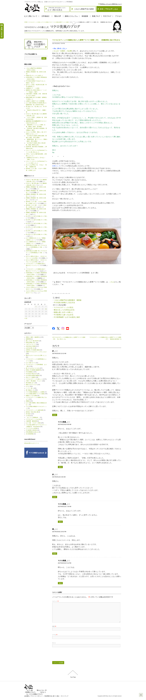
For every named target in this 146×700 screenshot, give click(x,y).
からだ (28, 386)
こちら (111, 282)
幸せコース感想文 (31, 377)
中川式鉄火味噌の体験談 (32, 375)
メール (54, 634)
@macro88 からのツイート (31, 443)
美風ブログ (96, 16)
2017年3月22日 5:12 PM (64, 563)
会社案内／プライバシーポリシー (33, 696)
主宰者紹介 (45, 16)
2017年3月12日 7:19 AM (64, 506)
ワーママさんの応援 (31, 428)
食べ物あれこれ (30, 390)
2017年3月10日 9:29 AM (64, 424)
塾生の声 (57, 16)
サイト (54, 643)
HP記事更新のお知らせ (32, 432)
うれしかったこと (31, 344)
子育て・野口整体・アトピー (34, 381)
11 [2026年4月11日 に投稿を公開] (46, 309)
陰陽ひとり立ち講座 (31, 395)
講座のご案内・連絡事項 (32, 337)
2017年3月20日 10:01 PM (59, 531)
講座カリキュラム (71, 16)
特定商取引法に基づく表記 (52, 696)
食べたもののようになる (32, 368)
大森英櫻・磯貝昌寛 (31, 421)
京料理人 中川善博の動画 (33, 350)
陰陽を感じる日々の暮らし (63, 312)
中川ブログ (107, 16)
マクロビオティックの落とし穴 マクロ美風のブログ (40, 22)
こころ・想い (29, 388)
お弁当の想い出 (30, 348)
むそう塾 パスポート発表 (33, 423)
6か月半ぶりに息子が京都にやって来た (36, 216)
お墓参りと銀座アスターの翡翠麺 (35, 101)
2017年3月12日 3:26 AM (58, 477)
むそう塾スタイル (31, 362)
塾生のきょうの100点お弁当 (64, 310)
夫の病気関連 (29, 434)
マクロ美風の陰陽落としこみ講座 (35, 392)
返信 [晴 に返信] (54, 553)
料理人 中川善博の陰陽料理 (33, 370)
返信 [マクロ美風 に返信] (60, 467)
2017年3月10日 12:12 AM (59, 353)
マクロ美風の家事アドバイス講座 (61, 22)
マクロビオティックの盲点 (63, 307)
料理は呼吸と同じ (31, 342)
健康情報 (28, 339)
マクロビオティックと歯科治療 (34, 410)
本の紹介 (28, 414)
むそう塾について (30, 16)
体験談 (28, 401)
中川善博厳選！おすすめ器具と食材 (67, 317)
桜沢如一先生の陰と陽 (32, 412)
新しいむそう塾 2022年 (32, 341)
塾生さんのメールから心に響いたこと (36, 355)
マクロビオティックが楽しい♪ (34, 379)
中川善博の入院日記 (31, 430)
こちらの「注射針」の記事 (62, 51)
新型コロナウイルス (31, 384)
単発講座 (85, 16)
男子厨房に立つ (30, 382)
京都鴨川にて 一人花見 (32, 88)
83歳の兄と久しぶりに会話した (34, 75)
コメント (55, 601)
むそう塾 (30, 690)
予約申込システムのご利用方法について (111, 4)
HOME (25, 22)
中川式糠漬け (29, 372)
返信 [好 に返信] (54, 415)
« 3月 (25, 318)
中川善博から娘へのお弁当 (63, 315)
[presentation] (67, 655)
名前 (54, 626)
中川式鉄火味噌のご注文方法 (64, 302)
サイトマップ (64, 696)
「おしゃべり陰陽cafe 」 (33, 417)
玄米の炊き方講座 (31, 346)
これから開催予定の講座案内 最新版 (67, 300)
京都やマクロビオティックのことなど (36, 351)
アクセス (118, 16)
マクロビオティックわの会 (33, 419)
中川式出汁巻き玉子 (31, 373)
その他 (28, 415)
